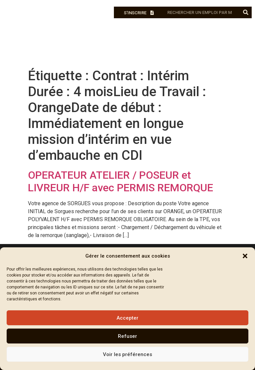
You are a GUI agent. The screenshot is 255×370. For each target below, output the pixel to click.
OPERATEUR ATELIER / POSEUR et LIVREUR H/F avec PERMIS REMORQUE (120, 181)
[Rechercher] (246, 12)
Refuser (127, 336)
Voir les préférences (127, 354)
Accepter (127, 318)
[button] (245, 256)
